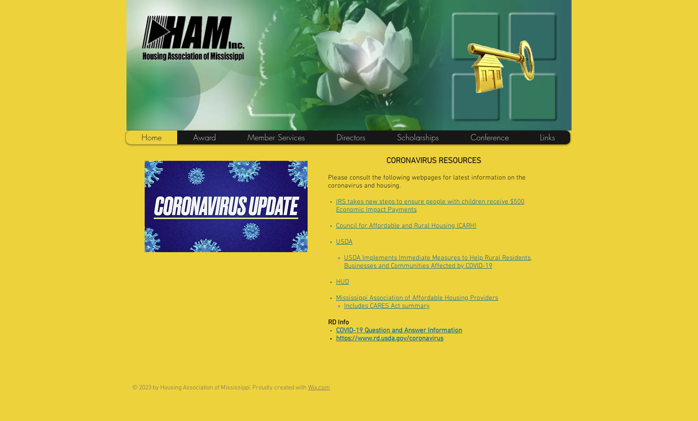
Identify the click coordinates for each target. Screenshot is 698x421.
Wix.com (319, 388)
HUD (342, 282)
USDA (344, 242)
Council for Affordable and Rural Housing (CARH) (406, 226)
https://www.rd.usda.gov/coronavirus (389, 339)
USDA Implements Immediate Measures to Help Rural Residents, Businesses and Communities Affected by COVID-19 (438, 262)
